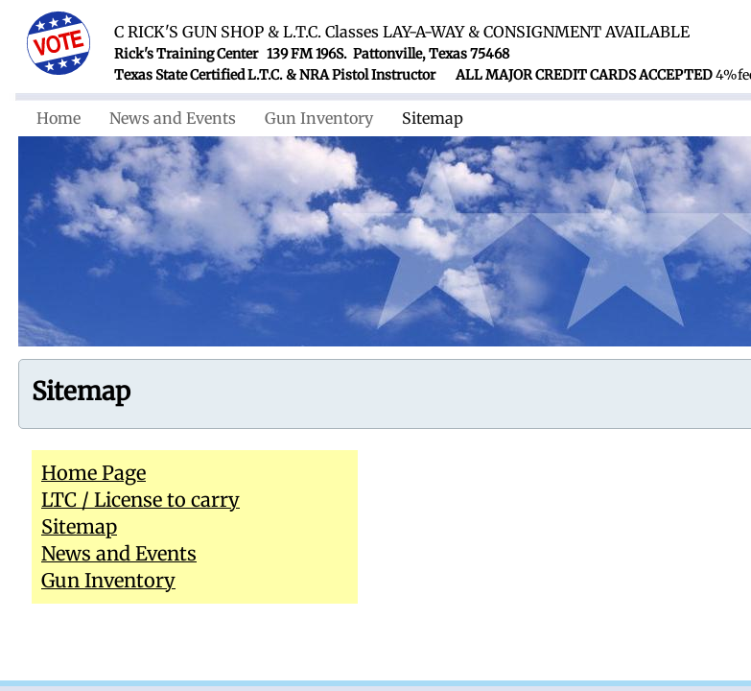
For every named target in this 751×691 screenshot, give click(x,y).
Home (58, 118)
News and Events (172, 118)
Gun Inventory (319, 118)
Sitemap (432, 118)
